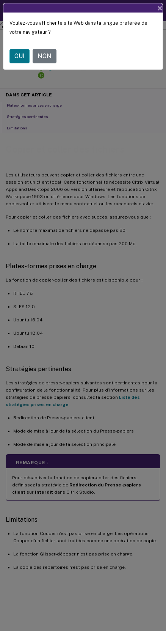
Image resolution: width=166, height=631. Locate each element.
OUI (19, 56)
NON (45, 56)
